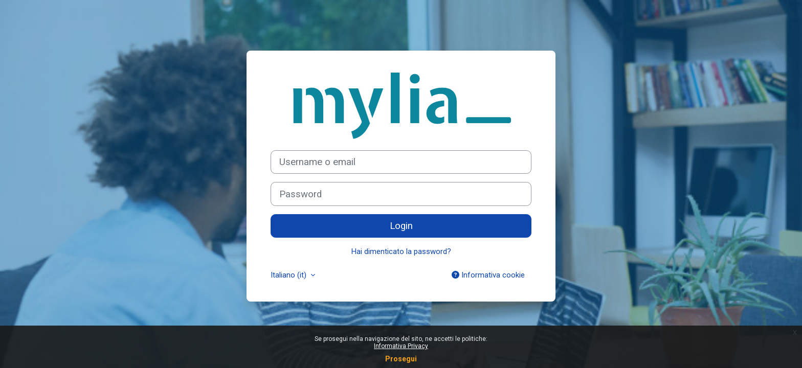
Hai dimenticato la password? (401, 251)
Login (401, 226)
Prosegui (401, 359)
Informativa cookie (488, 275)
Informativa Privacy (401, 346)
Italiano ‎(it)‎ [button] (289, 275)
